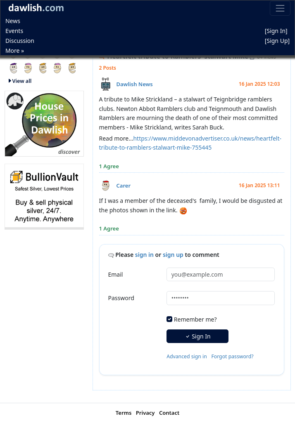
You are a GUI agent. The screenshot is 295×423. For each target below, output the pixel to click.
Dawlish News (135, 84)
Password (121, 298)
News (12, 21)
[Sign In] (276, 31)
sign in (144, 254)
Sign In (198, 336)
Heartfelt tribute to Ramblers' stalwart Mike (177, 56)
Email (115, 274)
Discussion (19, 41)
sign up (173, 254)
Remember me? (195, 319)
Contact (169, 412)
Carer (124, 185)
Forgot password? (232, 356)
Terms (124, 412)
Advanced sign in (187, 356)
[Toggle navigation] (280, 8)
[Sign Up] (277, 41)
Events (14, 31)
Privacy (145, 412)
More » (14, 50)
